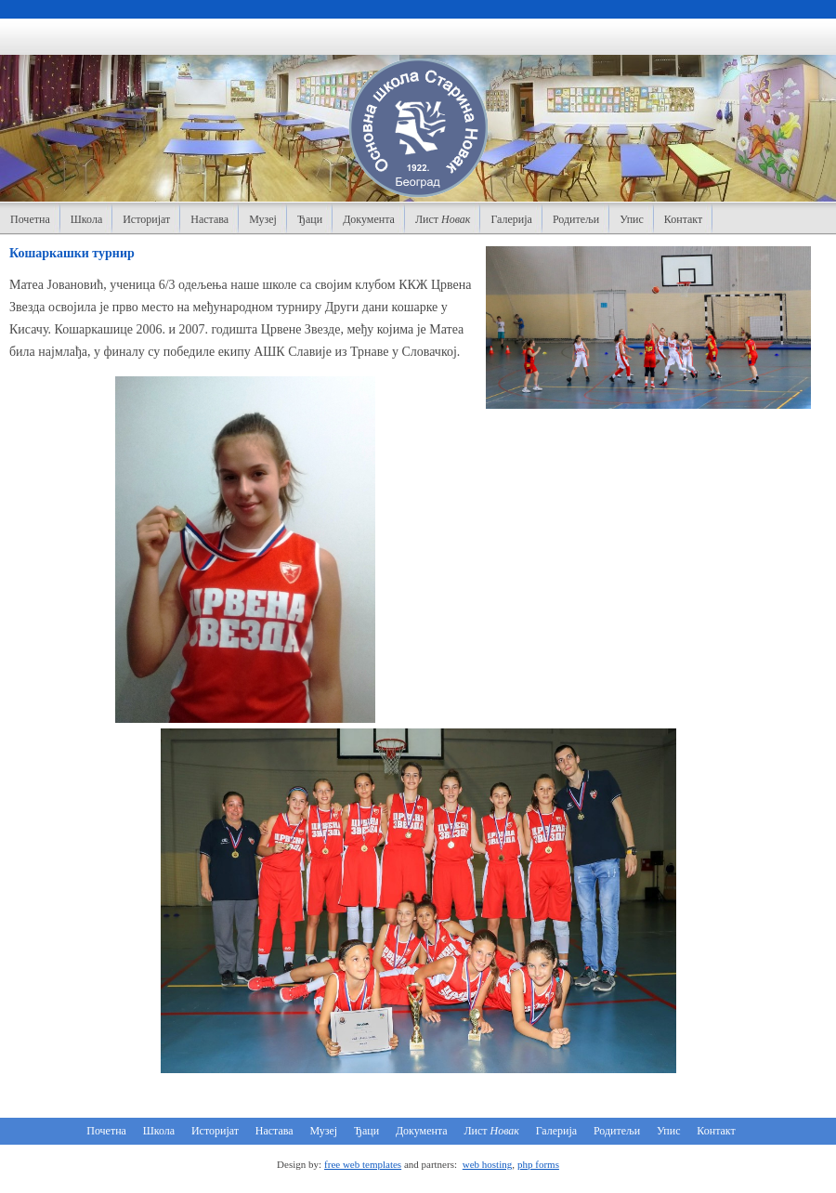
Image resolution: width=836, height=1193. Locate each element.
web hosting (487, 1164)
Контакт (683, 219)
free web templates (362, 1164)
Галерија (510, 219)
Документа (369, 219)
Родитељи (576, 219)
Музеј (263, 219)
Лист (443, 219)
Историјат (146, 219)
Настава (209, 219)
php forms (538, 1164)
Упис (632, 219)
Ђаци (309, 219)
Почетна (30, 219)
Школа (86, 219)
